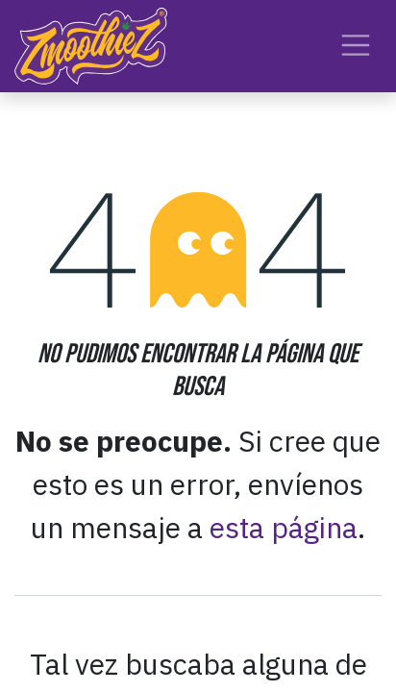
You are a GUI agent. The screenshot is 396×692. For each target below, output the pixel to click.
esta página (284, 527)
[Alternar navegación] (356, 45)
